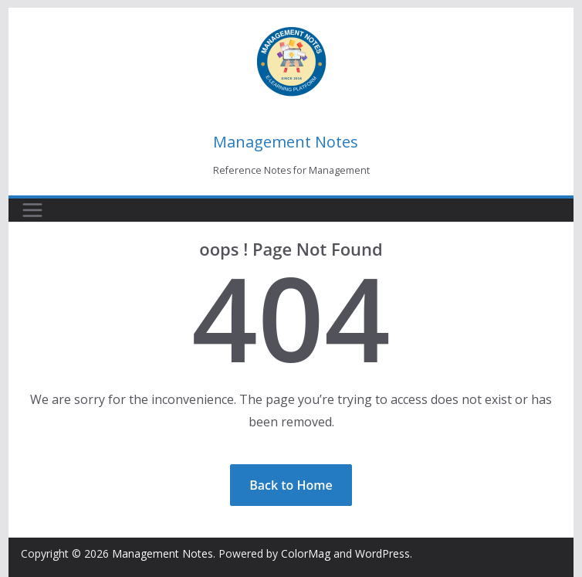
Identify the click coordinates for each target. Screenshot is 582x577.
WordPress (382, 553)
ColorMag (305, 553)
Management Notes (285, 141)
